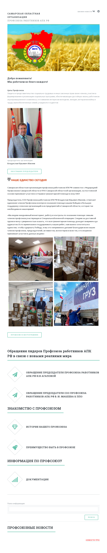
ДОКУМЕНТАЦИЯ (37, 479)
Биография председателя (24, 171)
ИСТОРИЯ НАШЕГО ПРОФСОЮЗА (46, 426)
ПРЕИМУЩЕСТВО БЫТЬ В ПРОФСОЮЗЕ (50, 447)
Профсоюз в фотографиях (24, 335)
